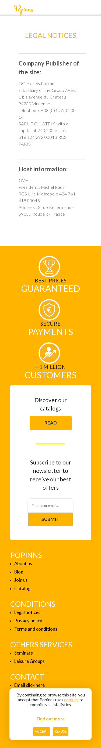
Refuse (61, 731)
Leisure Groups (29, 661)
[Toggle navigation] (6, 10)
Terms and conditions (35, 629)
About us (23, 563)
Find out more (51, 718)
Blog (18, 572)
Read (50, 423)
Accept (41, 731)
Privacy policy (28, 620)
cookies (71, 699)
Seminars (23, 653)
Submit (50, 519)
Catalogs (23, 588)
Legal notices (27, 612)
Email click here (29, 685)
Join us (21, 580)
